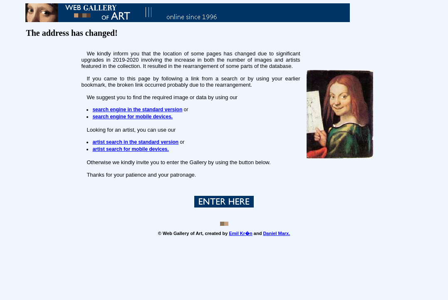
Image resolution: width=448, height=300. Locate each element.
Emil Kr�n (240, 233)
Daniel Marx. (276, 233)
